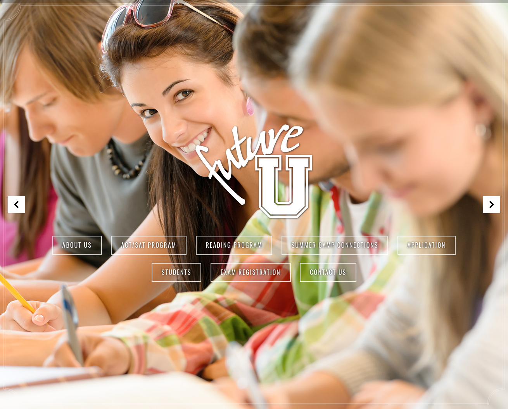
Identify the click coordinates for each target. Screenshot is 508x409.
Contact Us (328, 272)
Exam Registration (251, 272)
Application (427, 245)
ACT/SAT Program (148, 245)
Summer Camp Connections (335, 245)
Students (176, 272)
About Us (77, 245)
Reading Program (234, 245)
